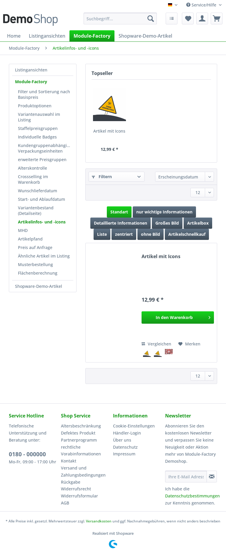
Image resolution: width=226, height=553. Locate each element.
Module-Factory (31, 81)
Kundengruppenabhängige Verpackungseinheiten (45, 148)
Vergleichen (156, 344)
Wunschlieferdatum (37, 190)
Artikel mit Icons (109, 131)
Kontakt (68, 461)
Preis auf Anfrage (35, 247)
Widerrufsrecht (76, 489)
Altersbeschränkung (81, 426)
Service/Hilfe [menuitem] (201, 5)
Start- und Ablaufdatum (41, 199)
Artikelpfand (30, 239)
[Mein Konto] (202, 18)
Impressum (124, 454)
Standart (119, 212)
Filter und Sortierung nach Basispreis (44, 94)
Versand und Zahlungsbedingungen (83, 471)
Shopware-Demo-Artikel (38, 286)
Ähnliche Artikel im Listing (44, 256)
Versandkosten (99, 521)
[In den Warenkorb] (178, 317)
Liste (102, 234)
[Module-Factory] (91, 35)
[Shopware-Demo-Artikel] (145, 35)
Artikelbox (198, 223)
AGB (65, 503)
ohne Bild (150, 234)
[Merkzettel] (188, 18)
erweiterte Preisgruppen (42, 159)
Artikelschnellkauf (186, 234)
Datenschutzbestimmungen (192, 496)
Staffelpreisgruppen (38, 128)
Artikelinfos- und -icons (42, 222)
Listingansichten (31, 70)
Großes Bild (167, 223)
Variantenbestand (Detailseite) (36, 210)
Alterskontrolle (32, 168)
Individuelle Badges (37, 137)
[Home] (14, 35)
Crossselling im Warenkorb (33, 179)
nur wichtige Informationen (164, 212)
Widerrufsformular (79, 496)
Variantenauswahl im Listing (39, 117)
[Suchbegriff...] (120, 18)
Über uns (122, 440)
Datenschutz (125, 447)
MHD (23, 230)
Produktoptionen (34, 105)
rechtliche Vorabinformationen (81, 450)
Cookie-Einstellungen (134, 426)
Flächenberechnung (37, 273)
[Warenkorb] (216, 18)
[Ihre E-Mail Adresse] (186, 476)
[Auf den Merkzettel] (189, 343)
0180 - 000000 (27, 454)
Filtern (102, 176)
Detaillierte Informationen (120, 223)
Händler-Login (127, 433)
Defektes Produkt (78, 433)
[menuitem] (120, 21)
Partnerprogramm (79, 440)
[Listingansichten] (47, 35)
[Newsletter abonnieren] (212, 476)
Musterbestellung (35, 264)
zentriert (124, 234)
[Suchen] (150, 18)
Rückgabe (70, 482)
